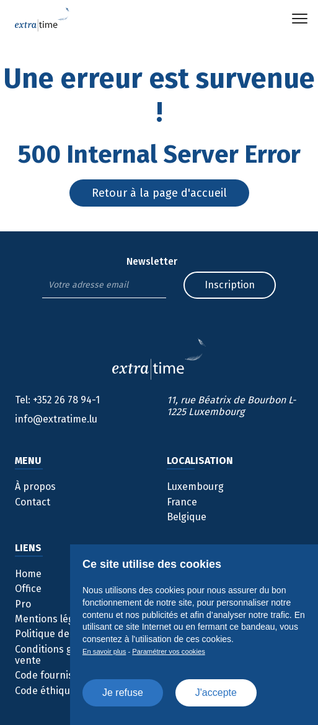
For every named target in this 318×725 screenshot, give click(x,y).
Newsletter (151, 261)
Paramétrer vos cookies (168, 651)
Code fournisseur (54, 675)
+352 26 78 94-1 (57, 400)
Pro (23, 604)
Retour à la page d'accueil (159, 193)
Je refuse (122, 692)
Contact (32, 502)
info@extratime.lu (56, 419)
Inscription (230, 285)
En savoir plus (104, 651)
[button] (299, 18)
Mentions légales (53, 619)
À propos (35, 486)
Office (28, 588)
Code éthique (45, 691)
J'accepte (216, 692)
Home (28, 574)
